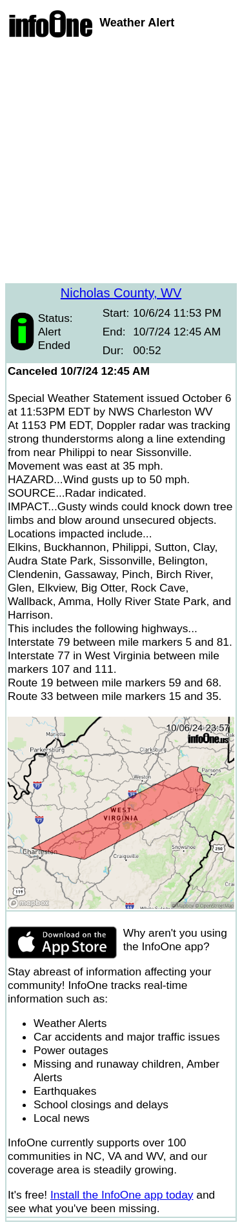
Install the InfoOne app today (122, 1194)
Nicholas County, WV (121, 293)
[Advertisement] (121, 162)
